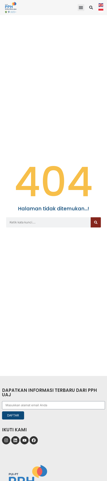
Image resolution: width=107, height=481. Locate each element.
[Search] (96, 222)
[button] (81, 7)
